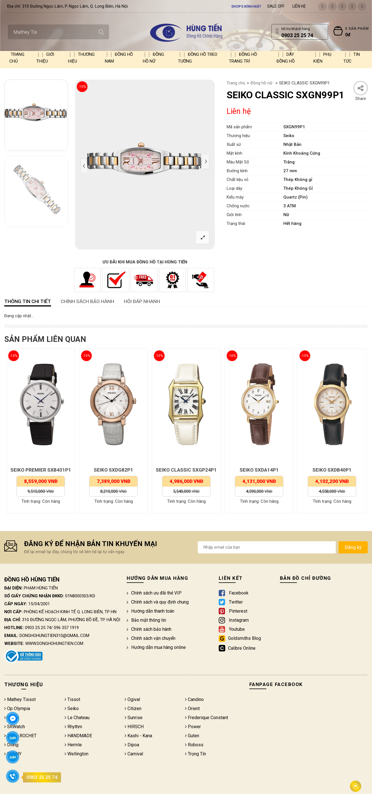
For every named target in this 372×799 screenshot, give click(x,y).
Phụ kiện (322, 58)
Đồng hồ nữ (153, 58)
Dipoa (132, 744)
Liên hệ (299, 6)
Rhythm (73, 726)
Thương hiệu (81, 58)
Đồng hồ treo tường (197, 58)
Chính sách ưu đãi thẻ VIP (154, 593)
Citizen (133, 708)
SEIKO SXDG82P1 (113, 470)
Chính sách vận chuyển (151, 638)
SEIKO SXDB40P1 (332, 470)
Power (193, 726)
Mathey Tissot (20, 699)
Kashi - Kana (138, 735)
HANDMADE (78, 735)
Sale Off (275, 6)
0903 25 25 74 (38, 627)
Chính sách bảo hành (149, 629)
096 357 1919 (66, 627)
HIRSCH (134, 726)
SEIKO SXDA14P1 (259, 470)
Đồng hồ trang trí (243, 58)
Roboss (194, 744)
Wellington (76, 754)
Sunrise (134, 717)
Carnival (134, 754)
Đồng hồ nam (119, 58)
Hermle (73, 744)
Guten (192, 735)
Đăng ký (353, 547)
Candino (194, 699)
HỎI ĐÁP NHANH (142, 301)
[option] (36, 115)
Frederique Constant (206, 717)
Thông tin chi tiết (27, 301)
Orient (192, 708)
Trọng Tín (195, 754)
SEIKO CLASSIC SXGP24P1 (186, 470)
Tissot (72, 699)
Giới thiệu (45, 58)
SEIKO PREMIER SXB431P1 (40, 470)
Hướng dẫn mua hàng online (156, 647)
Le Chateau (77, 717)
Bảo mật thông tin (146, 620)
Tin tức (351, 58)
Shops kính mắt (246, 6)
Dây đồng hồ (286, 58)
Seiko (72, 708)
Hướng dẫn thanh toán (150, 611)
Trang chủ (16, 58)
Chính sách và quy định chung (158, 602)
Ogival (132, 699)
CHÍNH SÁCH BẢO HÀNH (87, 301)
